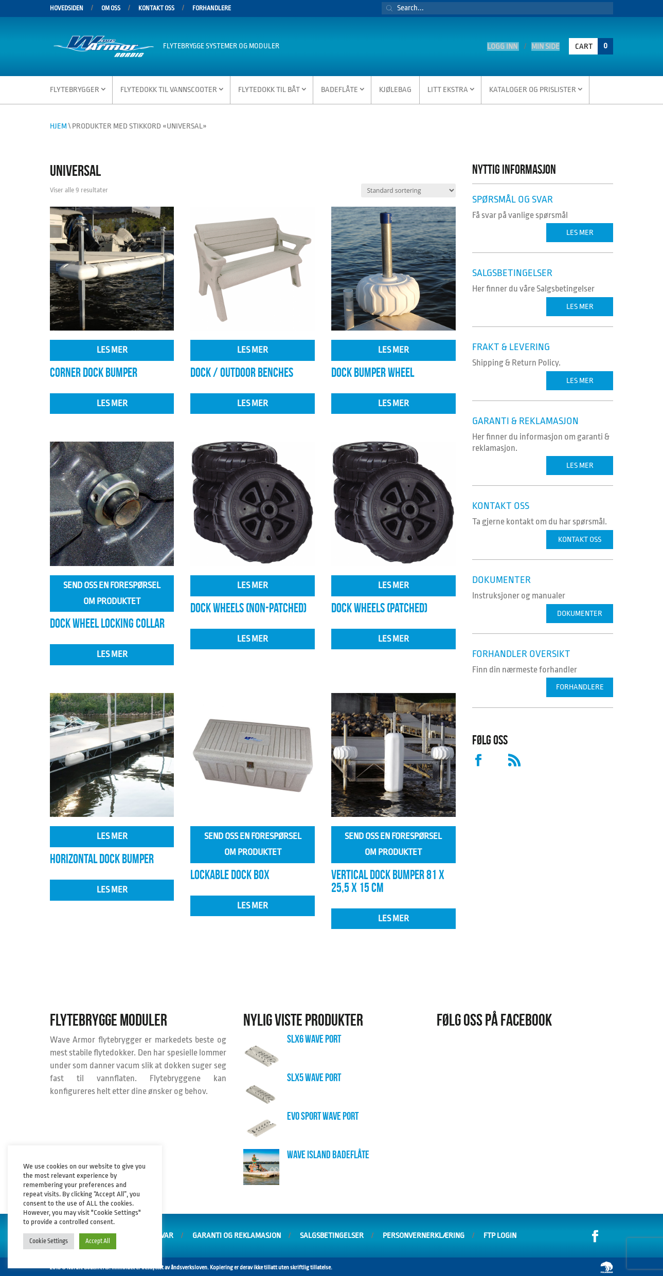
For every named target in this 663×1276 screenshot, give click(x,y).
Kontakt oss (156, 8)
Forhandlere (211, 8)
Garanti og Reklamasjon (236, 1234)
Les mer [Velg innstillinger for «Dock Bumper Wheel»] (393, 348)
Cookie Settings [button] (48, 1241)
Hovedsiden (66, 8)
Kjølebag (395, 88)
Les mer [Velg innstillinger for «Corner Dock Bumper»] (112, 348)
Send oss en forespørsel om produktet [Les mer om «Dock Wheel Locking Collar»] (111, 592)
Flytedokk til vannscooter (168, 88)
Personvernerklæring (423, 1234)
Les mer (112, 402)
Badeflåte (339, 88)
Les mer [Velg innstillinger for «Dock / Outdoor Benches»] (252, 348)
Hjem (58, 125)
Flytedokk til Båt (269, 88)
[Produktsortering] (408, 189)
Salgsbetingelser (332, 1234)
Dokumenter (579, 612)
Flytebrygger (74, 88)
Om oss (110, 8)
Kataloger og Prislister (532, 88)
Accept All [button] (97, 1241)
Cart (594, 45)
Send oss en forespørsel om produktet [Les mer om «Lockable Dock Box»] (252, 842)
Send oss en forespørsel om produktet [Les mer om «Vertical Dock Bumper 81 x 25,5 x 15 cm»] (393, 842)
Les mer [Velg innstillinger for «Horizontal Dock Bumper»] (112, 835)
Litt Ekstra (447, 88)
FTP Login (499, 1234)
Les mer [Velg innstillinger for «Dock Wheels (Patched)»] (393, 584)
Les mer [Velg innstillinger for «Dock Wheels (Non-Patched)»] (252, 584)
